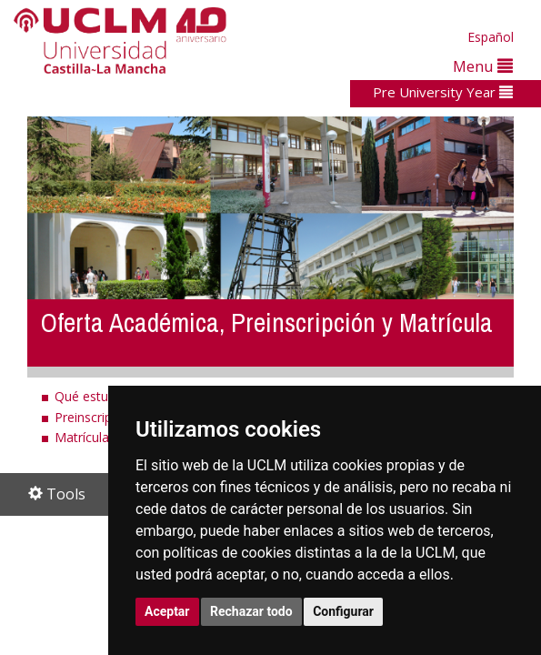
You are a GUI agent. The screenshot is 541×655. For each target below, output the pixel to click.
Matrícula (82, 437)
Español (490, 36)
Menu (483, 65)
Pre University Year (443, 92)
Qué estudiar (92, 396)
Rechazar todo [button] (251, 611)
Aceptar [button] (167, 611)
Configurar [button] (343, 611)
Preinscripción (95, 417)
